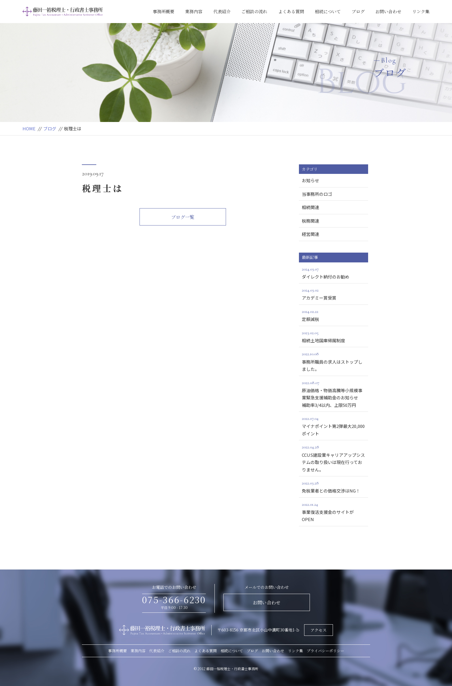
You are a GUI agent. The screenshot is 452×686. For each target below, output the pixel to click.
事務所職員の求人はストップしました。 (333, 361)
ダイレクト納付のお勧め (333, 272)
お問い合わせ (388, 11)
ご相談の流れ (254, 11)
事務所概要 (163, 11)
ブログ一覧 (182, 217)
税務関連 (310, 221)
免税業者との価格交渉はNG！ (333, 486)
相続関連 (310, 207)
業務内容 (193, 11)
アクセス (318, 630)
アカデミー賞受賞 (333, 293)
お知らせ (310, 180)
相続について (328, 11)
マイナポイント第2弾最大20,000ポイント (333, 426)
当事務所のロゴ (317, 194)
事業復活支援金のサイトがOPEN (333, 512)
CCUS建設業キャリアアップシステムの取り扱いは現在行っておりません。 (333, 457)
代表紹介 (222, 11)
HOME (28, 128)
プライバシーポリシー (325, 650)
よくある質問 (291, 11)
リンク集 (421, 11)
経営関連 (310, 234)
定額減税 (333, 315)
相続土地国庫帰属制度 (333, 336)
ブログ (358, 11)
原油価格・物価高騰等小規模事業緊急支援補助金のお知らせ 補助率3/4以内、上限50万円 (335, 393)
